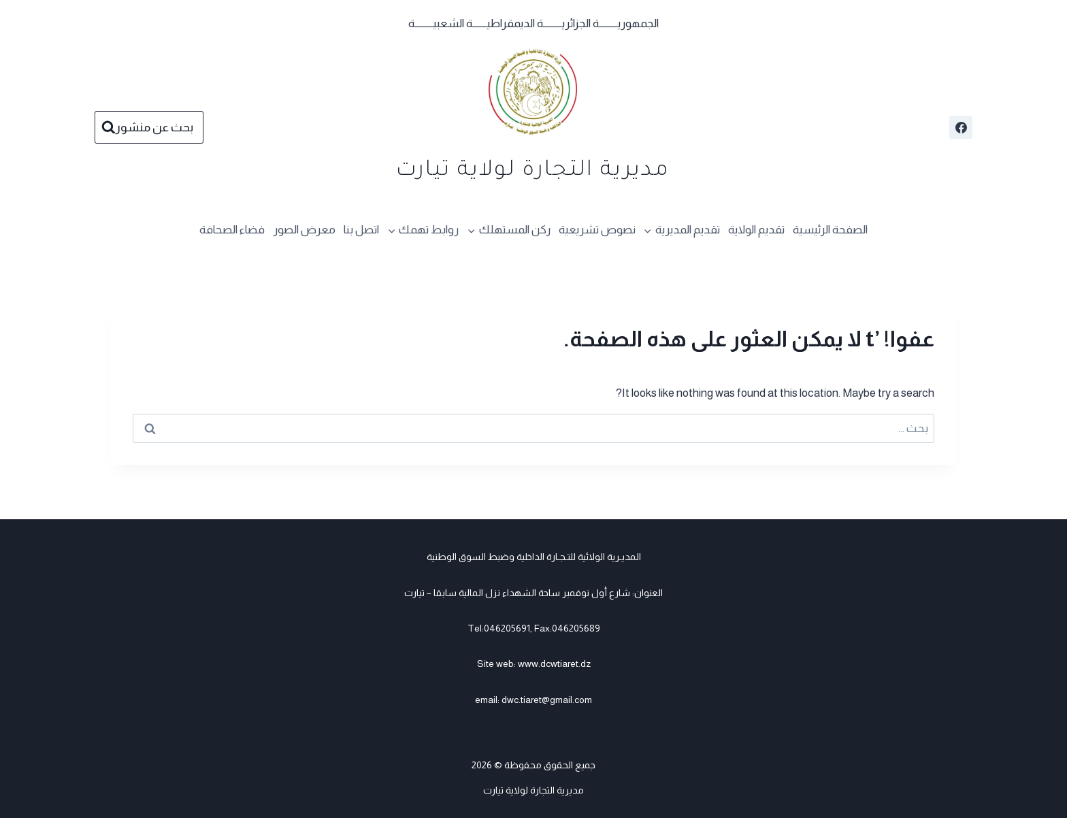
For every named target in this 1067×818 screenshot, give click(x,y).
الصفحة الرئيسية (830, 229)
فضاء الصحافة (232, 229)
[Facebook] (960, 127)
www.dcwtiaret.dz (554, 663)
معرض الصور (304, 229)
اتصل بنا (361, 229)
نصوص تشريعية (597, 229)
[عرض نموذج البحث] (149, 127)
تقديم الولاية (756, 229)
